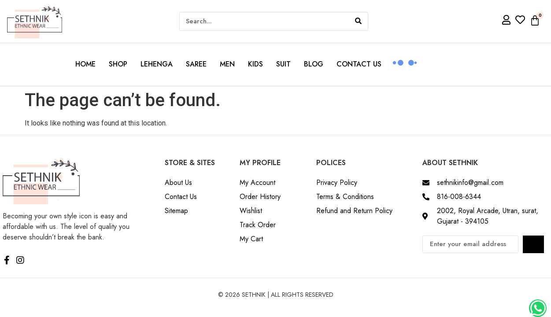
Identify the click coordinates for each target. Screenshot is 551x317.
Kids (255, 64)
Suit (283, 64)
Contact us (359, 64)
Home (85, 64)
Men (227, 64)
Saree (196, 64)
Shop (118, 64)
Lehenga (157, 64)
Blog (313, 64)
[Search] (358, 21)
